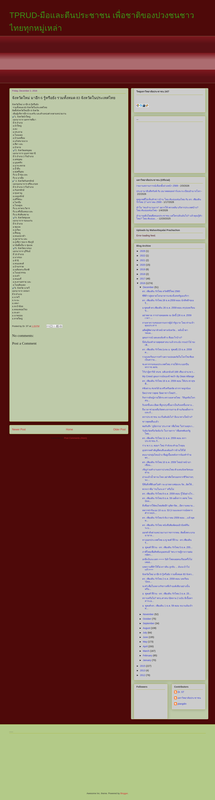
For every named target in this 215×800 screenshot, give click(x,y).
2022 (143, 255)
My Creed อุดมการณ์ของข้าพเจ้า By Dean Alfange (168, 376)
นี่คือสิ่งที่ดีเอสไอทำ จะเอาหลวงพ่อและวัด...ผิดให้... (168, 484)
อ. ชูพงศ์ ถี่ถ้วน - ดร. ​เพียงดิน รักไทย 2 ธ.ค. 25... (166, 593)
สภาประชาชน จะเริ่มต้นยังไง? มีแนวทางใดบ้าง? (167, 417)
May (145, 641)
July (145, 632)
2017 (143, 278)
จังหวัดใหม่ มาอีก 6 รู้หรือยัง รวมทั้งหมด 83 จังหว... (168, 574)
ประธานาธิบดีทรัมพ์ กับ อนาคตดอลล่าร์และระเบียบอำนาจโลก (168, 191)
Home (69, 429)
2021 (143, 260)
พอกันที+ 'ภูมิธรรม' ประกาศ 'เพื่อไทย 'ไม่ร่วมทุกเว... (168, 426)
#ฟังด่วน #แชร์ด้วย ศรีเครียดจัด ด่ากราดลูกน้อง (166, 388)
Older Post (119, 429)
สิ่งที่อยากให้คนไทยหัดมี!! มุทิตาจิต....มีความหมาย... (168, 505)
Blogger (124, 793)
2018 (143, 274)
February (148, 655)
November (148, 614)
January (147, 660)
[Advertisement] (107, 59)
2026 (143, 251)
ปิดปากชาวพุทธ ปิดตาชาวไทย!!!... (159, 393)
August (147, 628)
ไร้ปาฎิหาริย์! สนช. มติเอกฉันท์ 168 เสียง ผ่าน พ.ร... (168, 371)
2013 (143, 670)
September (149, 623)
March (146, 651)
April (145, 646)
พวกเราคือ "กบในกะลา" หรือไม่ (158, 489)
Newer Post (19, 429)
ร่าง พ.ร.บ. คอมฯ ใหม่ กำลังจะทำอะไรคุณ (163, 445)
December (148, 287)
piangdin (182, 703)
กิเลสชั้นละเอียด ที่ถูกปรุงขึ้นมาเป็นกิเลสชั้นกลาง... (168, 405)
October (147, 618)
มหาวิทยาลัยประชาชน (189, 698)
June (145, 637)
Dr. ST (181, 692)
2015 (143, 666)
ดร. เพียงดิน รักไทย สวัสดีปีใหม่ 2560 (161, 291)
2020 (143, 264)
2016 (143, 283)
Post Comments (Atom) (75, 438)
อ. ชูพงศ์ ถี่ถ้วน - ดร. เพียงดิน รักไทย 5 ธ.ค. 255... (167, 547)
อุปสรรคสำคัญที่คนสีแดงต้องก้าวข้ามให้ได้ (164, 450)
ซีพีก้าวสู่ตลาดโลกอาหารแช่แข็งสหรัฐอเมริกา (165, 295)
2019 (143, 269)
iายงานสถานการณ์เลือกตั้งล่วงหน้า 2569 (157, 185)
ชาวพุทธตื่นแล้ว (150, 421)
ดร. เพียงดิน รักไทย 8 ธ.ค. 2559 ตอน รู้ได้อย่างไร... (168, 493)
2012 (143, 675)
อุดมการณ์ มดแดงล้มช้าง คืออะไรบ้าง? (162, 337)
